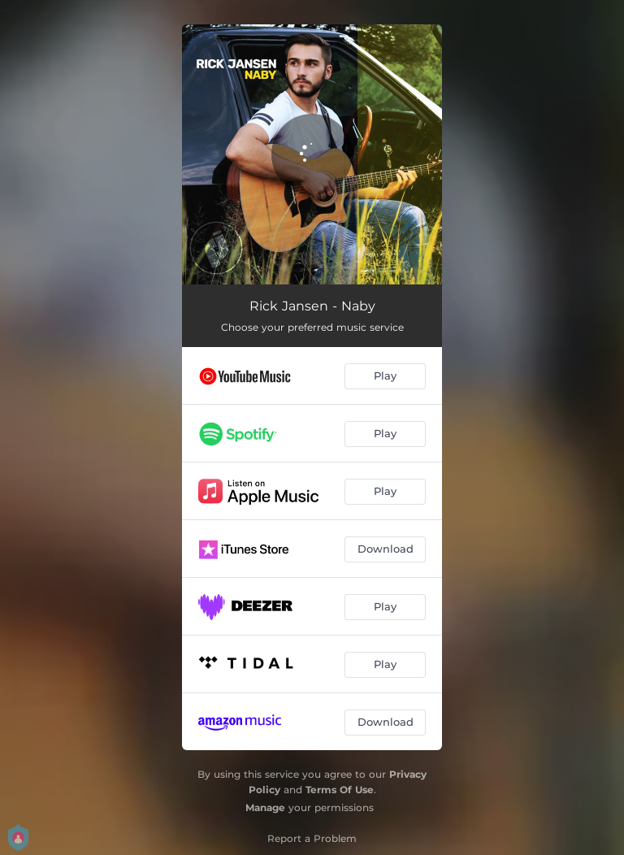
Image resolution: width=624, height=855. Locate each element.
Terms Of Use (340, 789)
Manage (265, 807)
